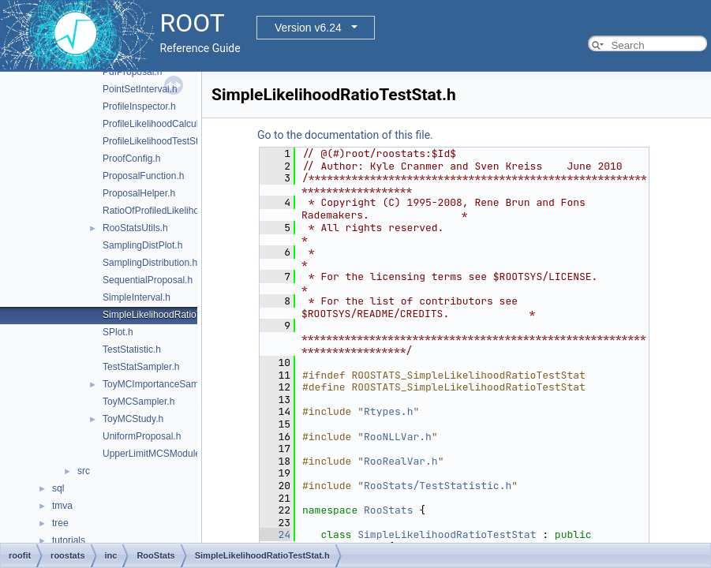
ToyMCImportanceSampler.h (162, 384)
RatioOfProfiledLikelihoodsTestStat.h (179, 210)
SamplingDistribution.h (150, 262)
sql (58, 488)
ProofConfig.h (131, 158)
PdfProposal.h (132, 71)
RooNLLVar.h (398, 436)
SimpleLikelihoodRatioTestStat (446, 534)
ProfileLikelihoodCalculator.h (162, 123)
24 (275, 534)
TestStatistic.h (132, 349)
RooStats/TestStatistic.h (437, 485)
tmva (62, 505)
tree (60, 523)
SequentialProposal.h (148, 280)
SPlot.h (118, 332)
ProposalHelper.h (139, 193)
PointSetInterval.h (140, 89)
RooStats (388, 510)
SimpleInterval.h (136, 297)
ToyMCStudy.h (133, 418)
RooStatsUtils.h (135, 228)
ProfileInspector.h (139, 106)
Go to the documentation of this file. (345, 135)
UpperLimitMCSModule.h (155, 453)
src (83, 470)
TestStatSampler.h (141, 366)
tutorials (68, 540)
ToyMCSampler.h (138, 401)
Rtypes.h (388, 411)
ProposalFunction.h (143, 175)
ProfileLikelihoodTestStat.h (158, 141)
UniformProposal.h (142, 436)
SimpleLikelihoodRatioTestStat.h (170, 314)
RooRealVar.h (401, 461)
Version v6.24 (308, 27)
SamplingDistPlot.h (142, 245)
